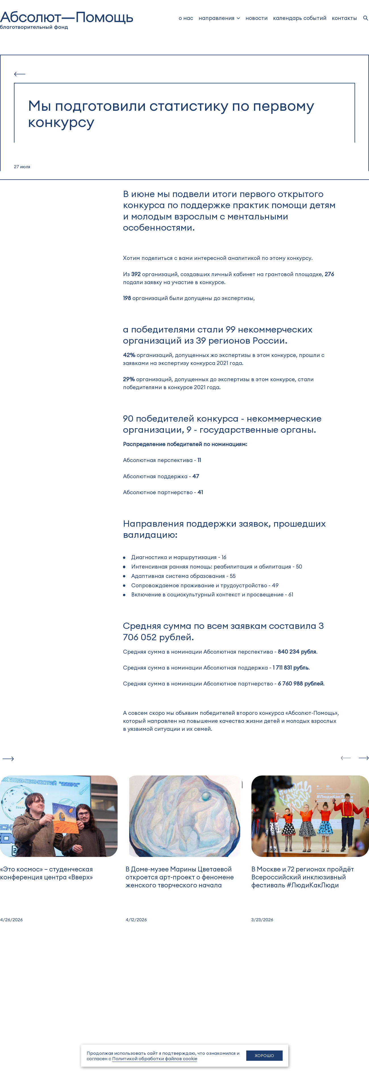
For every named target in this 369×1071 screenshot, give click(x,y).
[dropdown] (219, 18)
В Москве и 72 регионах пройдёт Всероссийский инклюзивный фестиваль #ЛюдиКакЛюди (302, 877)
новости (256, 18)
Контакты (344, 18)
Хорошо (264, 1055)
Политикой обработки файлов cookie (154, 1058)
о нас (186, 18)
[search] (365, 18)
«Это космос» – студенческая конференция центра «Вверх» (46, 873)
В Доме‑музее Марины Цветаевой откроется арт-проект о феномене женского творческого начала (180, 877)
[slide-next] (364, 758)
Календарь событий (299, 18)
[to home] (66, 20)
